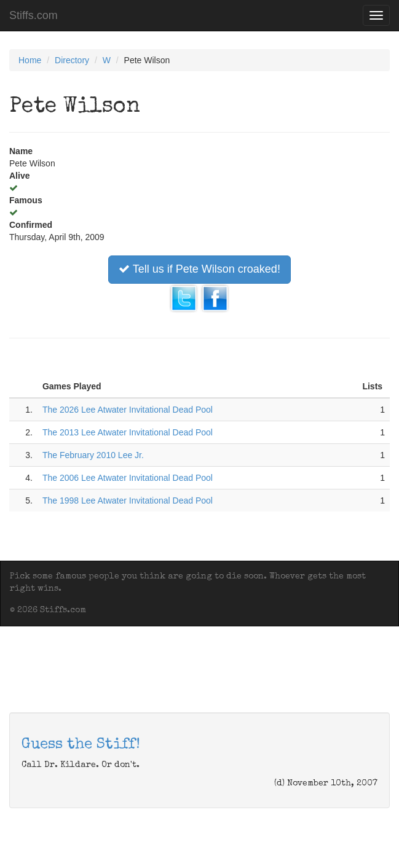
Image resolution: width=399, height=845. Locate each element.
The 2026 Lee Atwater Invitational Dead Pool (127, 410)
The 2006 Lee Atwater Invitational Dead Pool (127, 478)
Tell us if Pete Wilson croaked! (199, 269)
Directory (72, 60)
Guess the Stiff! (81, 745)
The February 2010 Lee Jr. (93, 455)
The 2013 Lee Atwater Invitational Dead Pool (127, 432)
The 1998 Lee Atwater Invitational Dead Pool (127, 500)
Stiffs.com (33, 15)
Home (29, 60)
